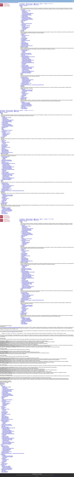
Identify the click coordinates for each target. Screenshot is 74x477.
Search (45, 3)
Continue (36, 476)
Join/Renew (22, 3)
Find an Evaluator (29, 3)
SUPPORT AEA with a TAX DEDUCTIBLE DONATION (9, 2)
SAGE (12, 331)
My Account (36, 3)
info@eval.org (2, 383)
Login (41, 3)
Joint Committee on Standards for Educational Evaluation (11, 327)
